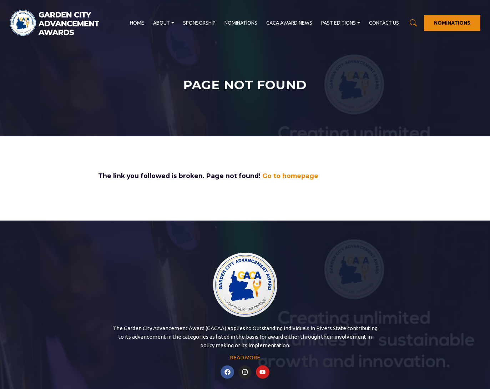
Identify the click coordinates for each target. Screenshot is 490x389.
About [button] (161, 23)
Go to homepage (290, 176)
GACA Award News (289, 23)
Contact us (384, 23)
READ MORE (245, 357)
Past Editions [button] (338, 23)
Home (137, 23)
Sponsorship (199, 23)
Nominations (240, 23)
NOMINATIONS (452, 23)
